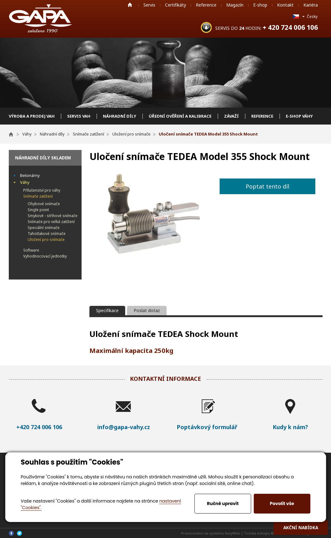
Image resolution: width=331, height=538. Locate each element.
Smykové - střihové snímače (52, 215)
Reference (206, 5)
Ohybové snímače (44, 203)
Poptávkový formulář (207, 427)
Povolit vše (282, 503)
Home (130, 5)
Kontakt (285, 5)
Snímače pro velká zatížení (51, 221)
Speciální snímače (44, 227)
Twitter (19, 533)
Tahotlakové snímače (47, 233)
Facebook (11, 533)
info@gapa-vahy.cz (123, 427)
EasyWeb (232, 533)
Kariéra (310, 5)
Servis (149, 5)
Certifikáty (175, 5)
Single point (38, 209)
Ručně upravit (223, 503)
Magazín (234, 5)
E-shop (260, 5)
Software (31, 250)
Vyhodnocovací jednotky (45, 256)
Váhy (24, 182)
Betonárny (30, 175)
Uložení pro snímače (46, 239)
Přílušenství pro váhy (41, 190)
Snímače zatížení (38, 196)
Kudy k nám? (290, 427)
